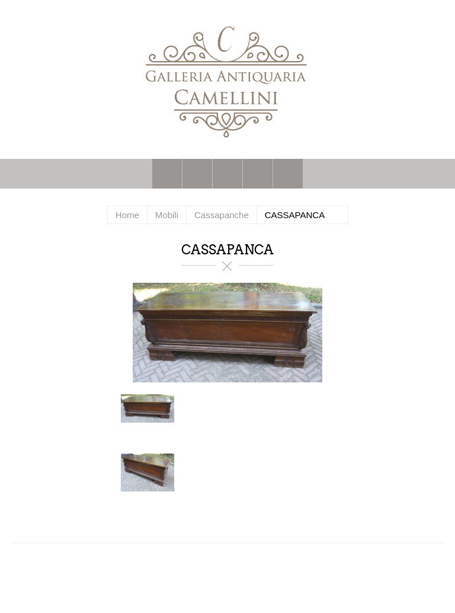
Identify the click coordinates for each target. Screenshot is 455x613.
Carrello (258, 174)
